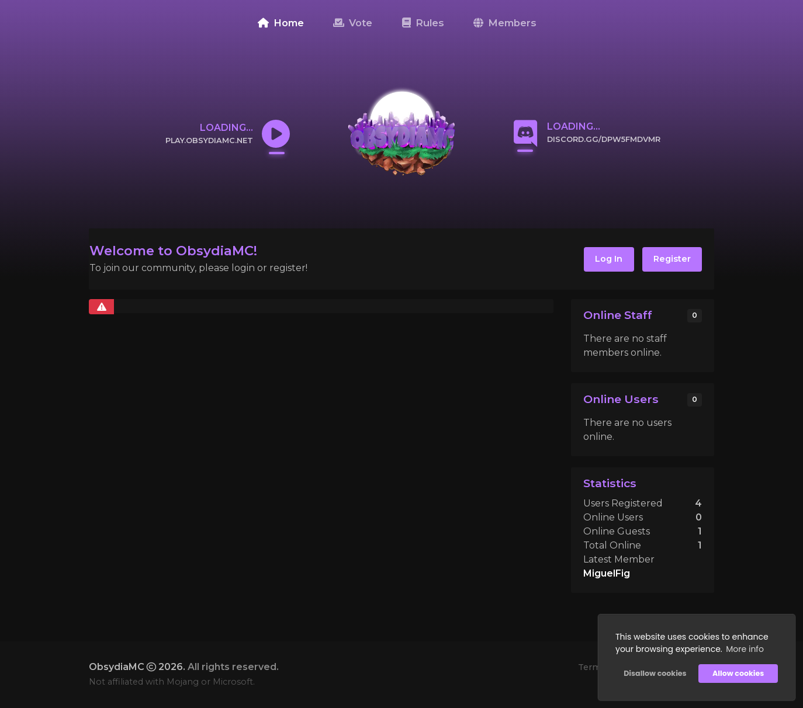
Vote (352, 23)
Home (281, 23)
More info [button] (745, 649)
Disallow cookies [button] (655, 673)
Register (672, 259)
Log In (608, 259)
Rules (423, 23)
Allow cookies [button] (738, 673)
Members (505, 23)
